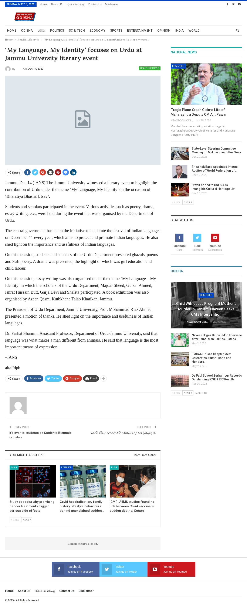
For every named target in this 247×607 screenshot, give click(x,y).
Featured (66, 467)
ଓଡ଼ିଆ (41, 30)
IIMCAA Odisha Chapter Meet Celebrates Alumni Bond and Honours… (211, 357)
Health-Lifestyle (149, 68)
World (194, 30)
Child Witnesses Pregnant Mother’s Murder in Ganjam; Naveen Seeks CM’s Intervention (206, 308)
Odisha (27, 30)
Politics (57, 30)
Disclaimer (111, 4)
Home (43, 4)
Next (27, 519)
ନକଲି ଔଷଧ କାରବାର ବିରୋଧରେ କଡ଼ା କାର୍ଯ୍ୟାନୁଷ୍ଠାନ (123, 433)
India (179, 30)
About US (56, 4)
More (208, 30)
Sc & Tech (77, 30)
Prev (15, 519)
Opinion (163, 30)
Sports (116, 30)
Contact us (95, 4)
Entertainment (139, 30)
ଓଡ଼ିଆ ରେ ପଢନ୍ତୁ (75, 4)
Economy (97, 30)
